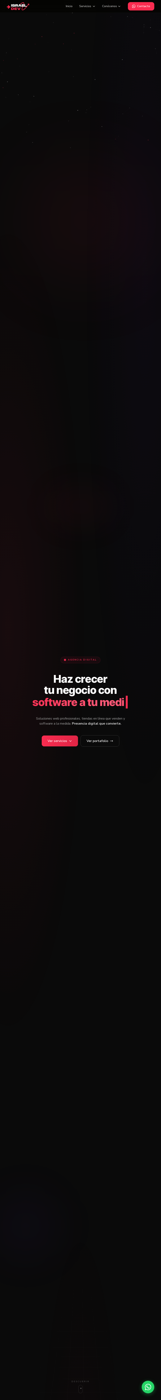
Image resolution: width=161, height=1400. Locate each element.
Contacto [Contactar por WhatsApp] (141, 6)
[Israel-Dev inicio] (18, 6)
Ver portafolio (100, 741)
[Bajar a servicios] (80, 1386)
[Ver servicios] (60, 741)
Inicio (69, 6)
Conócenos (111, 6)
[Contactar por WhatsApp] (148, 1387)
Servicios (87, 6)
